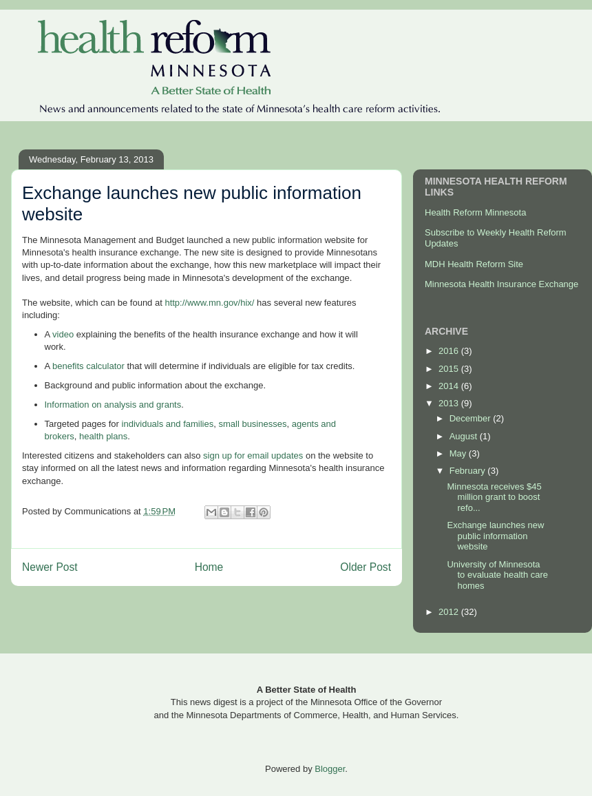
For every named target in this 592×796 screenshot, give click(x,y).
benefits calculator (87, 366)
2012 (449, 612)
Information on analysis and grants (113, 404)
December (472, 418)
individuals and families (168, 424)
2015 (449, 369)
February (469, 470)
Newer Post (50, 567)
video (62, 334)
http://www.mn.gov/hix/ (209, 302)
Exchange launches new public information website (495, 536)
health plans (103, 436)
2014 (449, 386)
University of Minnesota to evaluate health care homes (497, 575)
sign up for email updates (253, 455)
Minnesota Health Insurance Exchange (501, 284)
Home (209, 567)
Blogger (330, 769)
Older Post (365, 567)
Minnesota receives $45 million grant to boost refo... (494, 497)
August (465, 436)
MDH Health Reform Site (474, 264)
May (459, 453)
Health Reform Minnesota (475, 212)
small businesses (252, 424)
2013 (449, 403)
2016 (449, 351)
